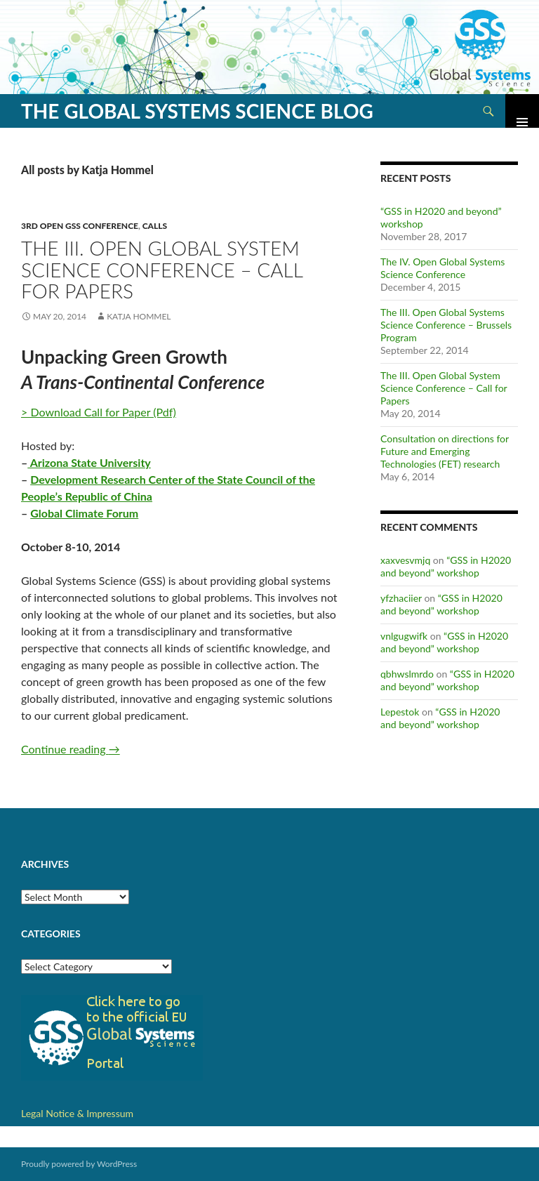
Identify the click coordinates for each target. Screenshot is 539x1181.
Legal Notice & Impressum (77, 1113)
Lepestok (399, 712)
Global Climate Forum (84, 513)
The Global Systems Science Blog (197, 111)
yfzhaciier (401, 598)
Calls (154, 225)
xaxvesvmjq (405, 560)
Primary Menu (522, 111)
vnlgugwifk (403, 636)
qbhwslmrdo (407, 674)
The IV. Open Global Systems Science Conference (442, 268)
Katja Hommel (139, 316)
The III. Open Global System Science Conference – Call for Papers (161, 269)
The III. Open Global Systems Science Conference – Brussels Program (446, 324)
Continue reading (70, 749)
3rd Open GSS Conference (79, 225)
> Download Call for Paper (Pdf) (98, 411)
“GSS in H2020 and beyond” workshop (445, 566)
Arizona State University (89, 462)
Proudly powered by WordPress (79, 1164)
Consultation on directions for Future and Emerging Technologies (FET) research (444, 451)
